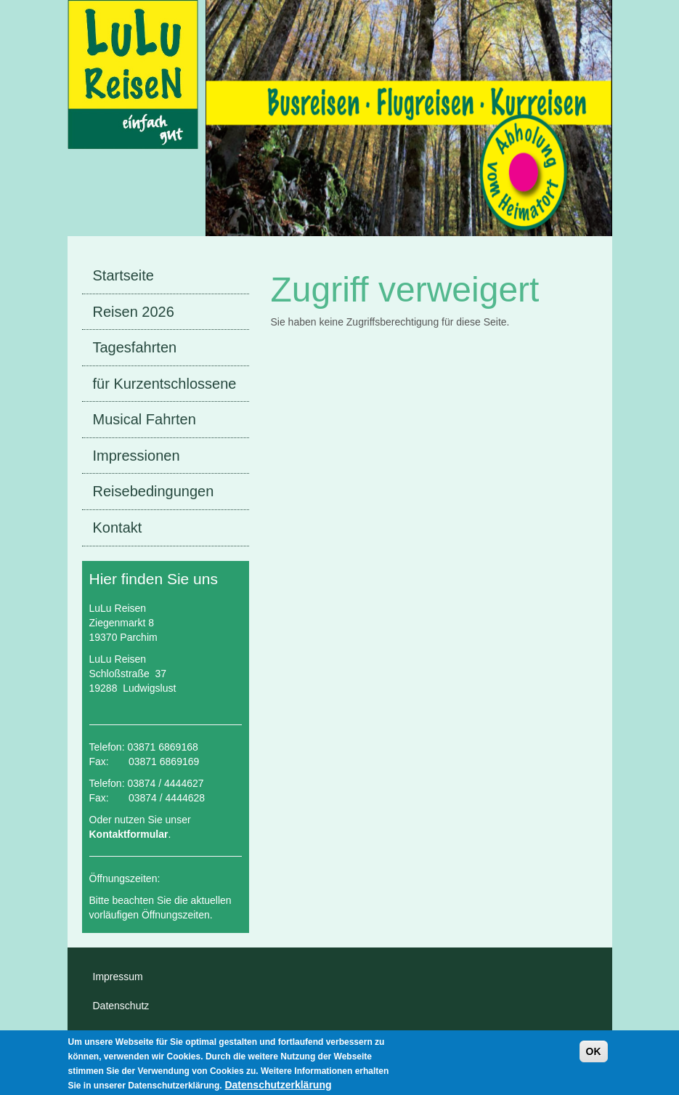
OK (593, 1056)
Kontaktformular (128, 834)
